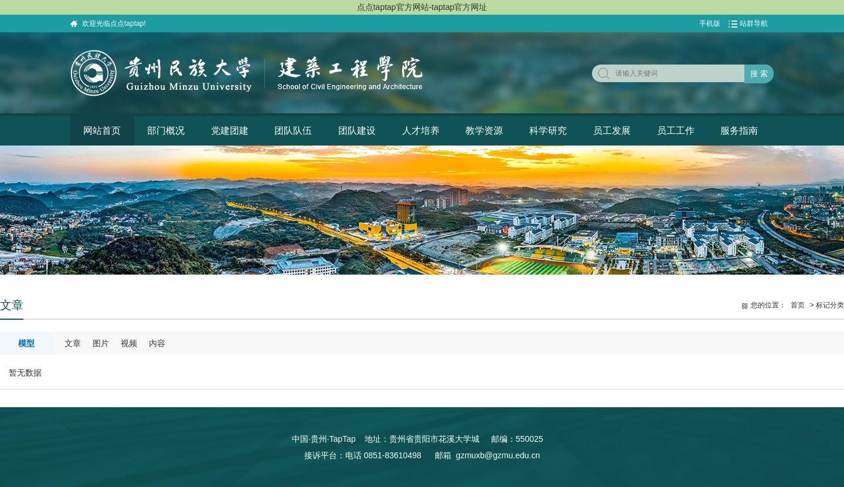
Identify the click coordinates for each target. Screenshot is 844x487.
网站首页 (102, 131)
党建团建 (230, 131)
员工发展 (612, 131)
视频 (129, 343)
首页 (798, 305)
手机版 (709, 23)
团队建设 (357, 131)
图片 (101, 343)
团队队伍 (293, 131)
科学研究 (548, 131)
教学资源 (484, 131)
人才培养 (421, 131)
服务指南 (739, 131)
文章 (72, 343)
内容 (157, 343)
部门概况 (166, 131)
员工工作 (676, 131)
